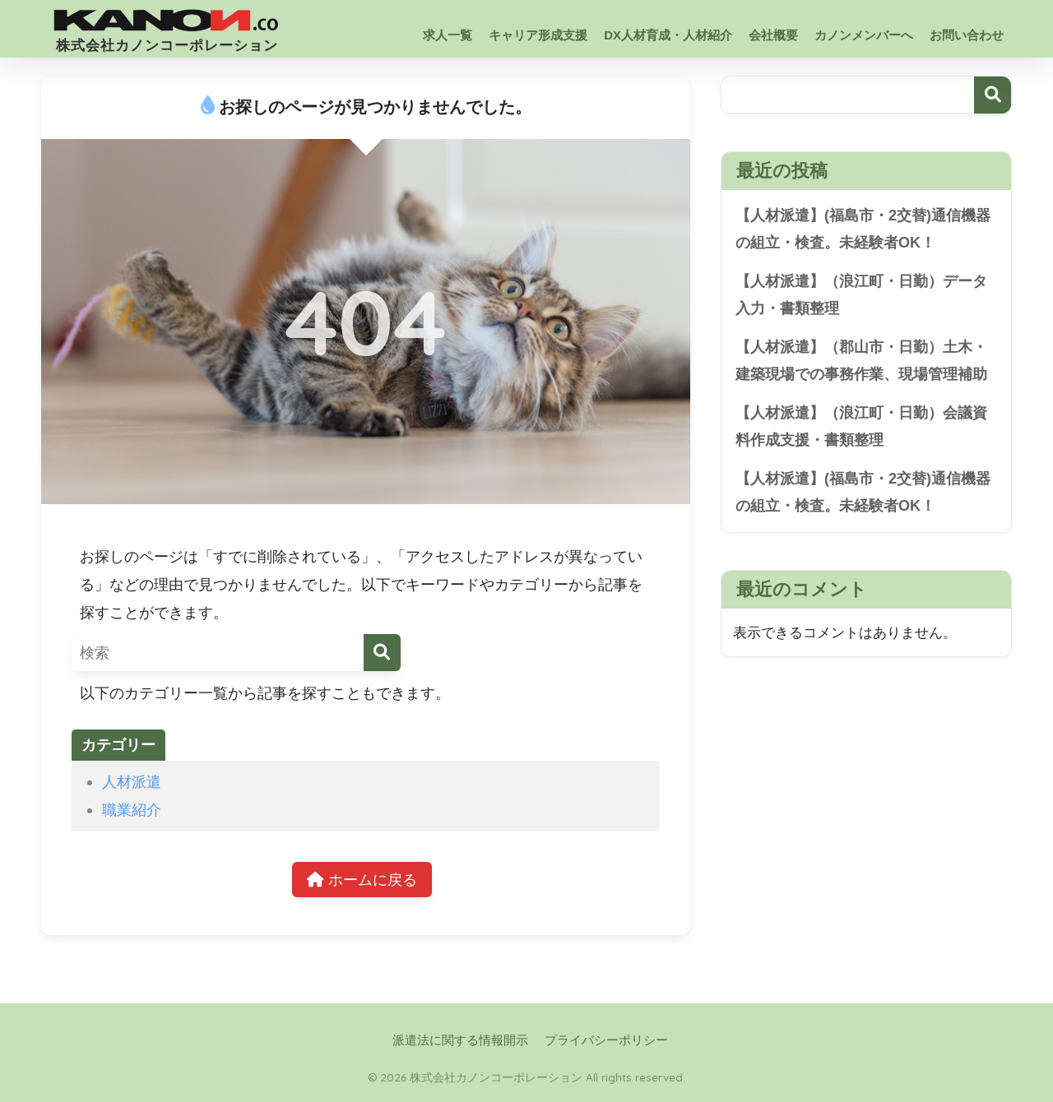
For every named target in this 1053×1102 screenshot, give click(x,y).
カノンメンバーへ (863, 35)
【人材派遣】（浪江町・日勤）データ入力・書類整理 (861, 295)
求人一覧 (447, 35)
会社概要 (773, 35)
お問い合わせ (967, 35)
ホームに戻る (362, 879)
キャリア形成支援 (538, 35)
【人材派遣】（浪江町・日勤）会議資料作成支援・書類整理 (861, 426)
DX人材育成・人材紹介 (668, 35)
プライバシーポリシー (606, 1040)
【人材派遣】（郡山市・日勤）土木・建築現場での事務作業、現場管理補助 (861, 360)
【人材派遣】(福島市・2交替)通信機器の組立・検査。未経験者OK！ (862, 229)
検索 (992, 94)
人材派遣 (131, 781)
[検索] (382, 652)
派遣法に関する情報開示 (460, 1040)
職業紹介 (131, 809)
